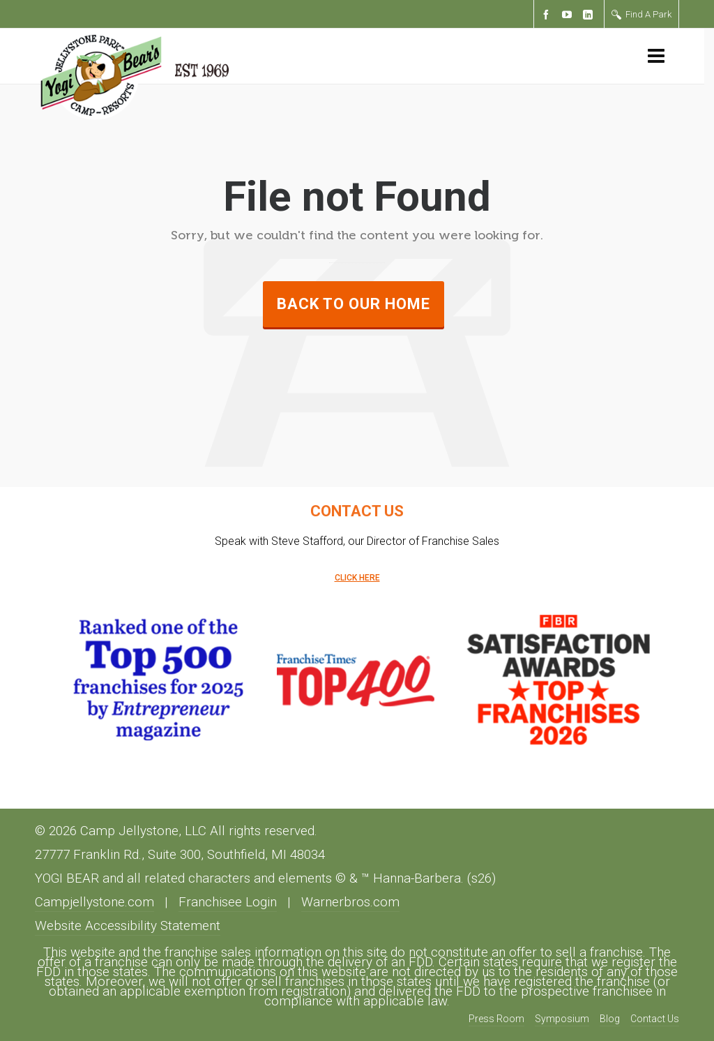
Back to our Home (353, 304)
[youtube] (569, 15)
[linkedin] (590, 15)
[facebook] (548, 15)
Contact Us (654, 1018)
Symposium (562, 1018)
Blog (610, 1018)
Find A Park (641, 14)
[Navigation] (656, 56)
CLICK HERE (357, 578)
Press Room (496, 1018)
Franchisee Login (227, 902)
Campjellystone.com (94, 902)
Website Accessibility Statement (127, 926)
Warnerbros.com (350, 902)
